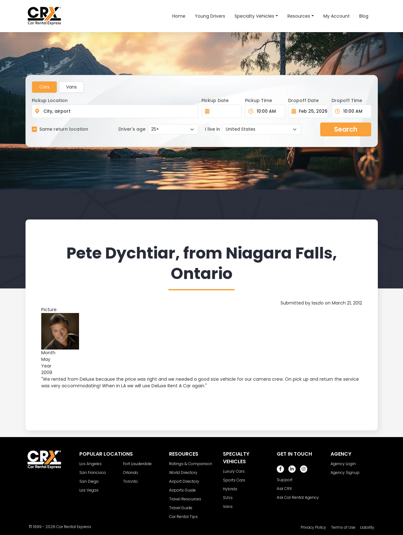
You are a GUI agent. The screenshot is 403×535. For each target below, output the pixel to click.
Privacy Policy (313, 527)
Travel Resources (185, 499)
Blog (363, 16)
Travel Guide (180, 507)
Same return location (63, 129)
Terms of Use (343, 527)
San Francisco (92, 472)
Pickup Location (50, 100)
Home (178, 16)
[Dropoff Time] (355, 111)
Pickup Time (258, 100)
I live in (212, 129)
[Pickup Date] (225, 111)
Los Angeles (90, 463)
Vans (71, 87)
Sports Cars (234, 480)
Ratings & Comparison (190, 463)
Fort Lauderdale (137, 463)
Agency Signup (345, 472)
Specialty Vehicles (254, 16)
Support (284, 479)
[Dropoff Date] (311, 111)
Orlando (130, 472)
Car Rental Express (73, 526)
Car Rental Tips (183, 516)
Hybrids (230, 489)
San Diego (89, 481)
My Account (336, 16)
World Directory (183, 472)
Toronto (130, 481)
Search (345, 129)
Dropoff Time (347, 100)
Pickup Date (215, 100)
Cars (44, 87)
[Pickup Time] (268, 111)
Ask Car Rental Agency (298, 497)
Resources (298, 16)
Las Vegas (89, 490)
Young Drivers (210, 16)
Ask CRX (284, 488)
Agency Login (343, 463)
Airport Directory (184, 481)
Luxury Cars (234, 471)
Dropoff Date (303, 100)
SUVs (228, 497)
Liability (367, 527)
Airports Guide (182, 490)
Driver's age (131, 129)
